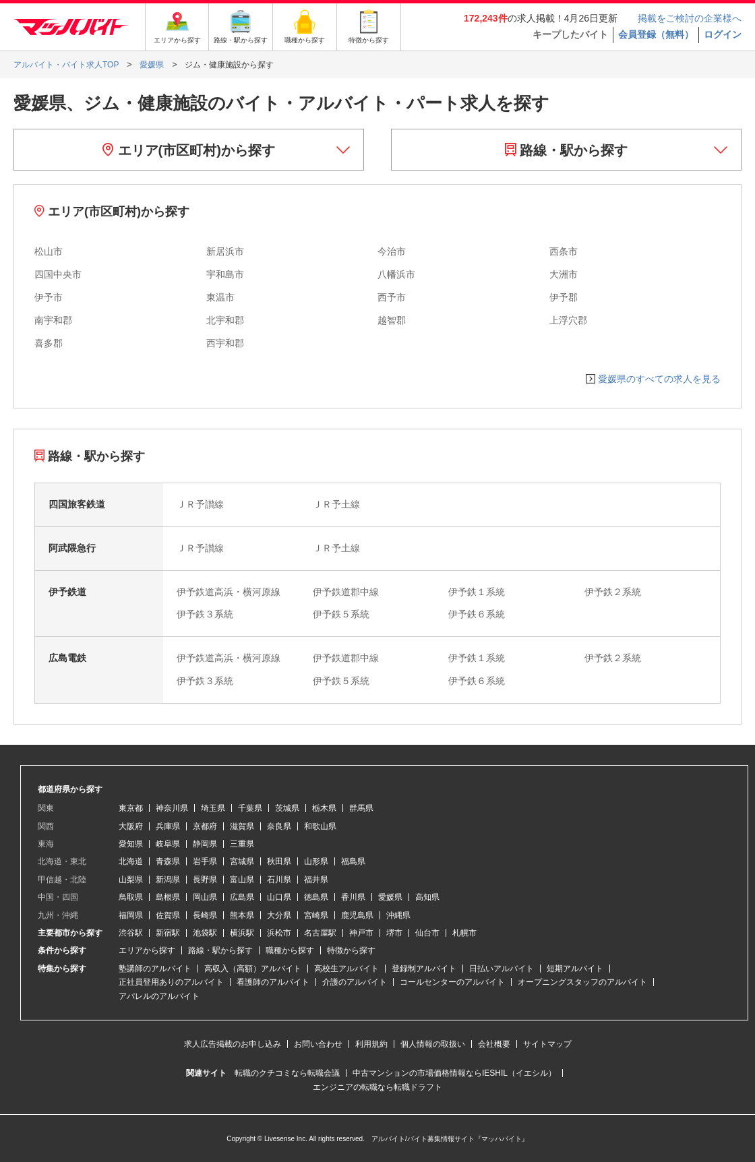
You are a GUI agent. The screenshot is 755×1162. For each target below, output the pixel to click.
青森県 (168, 861)
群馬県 (361, 808)
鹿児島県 (357, 915)
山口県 (279, 897)
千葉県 (250, 808)
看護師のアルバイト (273, 982)
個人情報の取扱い (432, 1044)
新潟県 (168, 879)
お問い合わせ (318, 1044)
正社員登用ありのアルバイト (171, 982)
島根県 (168, 897)
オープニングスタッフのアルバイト (582, 982)
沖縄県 (398, 915)
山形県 (316, 861)
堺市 (394, 933)
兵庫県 (168, 826)
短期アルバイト (575, 968)
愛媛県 (390, 897)
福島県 (353, 861)
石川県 (279, 879)
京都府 (205, 826)
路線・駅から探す (566, 150)
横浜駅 (242, 933)
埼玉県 (213, 808)
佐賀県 (168, 915)
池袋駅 (205, 933)
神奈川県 (172, 808)
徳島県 (316, 897)
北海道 (131, 861)
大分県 (279, 915)
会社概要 (494, 1044)
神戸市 (361, 933)
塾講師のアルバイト (155, 968)
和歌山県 (320, 826)
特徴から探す (351, 950)
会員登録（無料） (656, 34)
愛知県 (131, 844)
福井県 (316, 879)
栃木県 (324, 808)
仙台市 (427, 933)
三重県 (242, 844)
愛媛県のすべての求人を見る (659, 378)
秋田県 (279, 861)
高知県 (427, 897)
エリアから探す (147, 950)
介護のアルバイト (354, 982)
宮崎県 (316, 915)
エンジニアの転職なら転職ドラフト (377, 1087)
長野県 (205, 879)
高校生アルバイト (346, 968)
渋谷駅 (131, 933)
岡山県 (205, 897)
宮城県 (242, 861)
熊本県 (242, 915)
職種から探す (290, 950)
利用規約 (371, 1044)
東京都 (131, 808)
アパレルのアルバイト (159, 996)
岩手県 (205, 861)
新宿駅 (168, 933)
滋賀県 (242, 826)
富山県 (242, 879)
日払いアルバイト (501, 968)
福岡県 (131, 915)
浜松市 (279, 933)
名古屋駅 (320, 933)
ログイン (723, 34)
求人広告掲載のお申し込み (232, 1044)
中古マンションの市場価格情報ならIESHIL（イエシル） (454, 1073)
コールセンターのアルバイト (452, 982)
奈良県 (279, 826)
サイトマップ (547, 1044)
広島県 (242, 897)
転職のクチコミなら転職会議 (287, 1073)
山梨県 (131, 879)
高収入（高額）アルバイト (252, 968)
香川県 (353, 897)
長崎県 (205, 915)
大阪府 (131, 826)
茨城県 (287, 808)
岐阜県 (168, 844)
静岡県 (205, 844)
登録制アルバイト (424, 968)
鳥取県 (131, 897)
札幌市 (464, 933)
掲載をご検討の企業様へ (690, 18)
